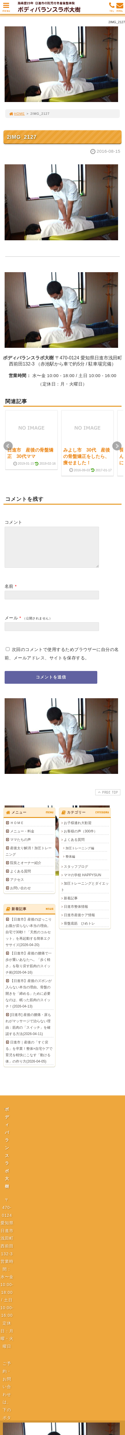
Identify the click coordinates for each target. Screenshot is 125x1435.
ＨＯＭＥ (17, 830)
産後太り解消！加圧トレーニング (28, 858)
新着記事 (71, 905)
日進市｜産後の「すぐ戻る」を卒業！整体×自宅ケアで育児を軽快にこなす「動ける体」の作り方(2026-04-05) (29, 1058)
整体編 (70, 863)
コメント (14, 522)
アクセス (17, 887)
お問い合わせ (20, 895)
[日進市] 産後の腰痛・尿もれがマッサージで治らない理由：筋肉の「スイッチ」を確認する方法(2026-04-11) (28, 1031)
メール (11, 624)
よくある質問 (20, 878)
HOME (17, 113)
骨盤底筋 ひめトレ (79, 930)
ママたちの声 (20, 847)
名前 (9, 593)
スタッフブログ (76, 874)
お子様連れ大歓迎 (78, 830)
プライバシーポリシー (64, 1185)
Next (117, 446)
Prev (8, 446)
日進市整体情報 (76, 914)
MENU (6, 9)
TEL (112, 9)
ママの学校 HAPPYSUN (82, 882)
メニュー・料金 (22, 838)
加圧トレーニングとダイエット (85, 893)
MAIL (119, 9)
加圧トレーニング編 (80, 855)
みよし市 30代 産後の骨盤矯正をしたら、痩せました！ (86, 456)
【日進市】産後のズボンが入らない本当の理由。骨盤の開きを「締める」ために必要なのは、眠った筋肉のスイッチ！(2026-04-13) (28, 1000)
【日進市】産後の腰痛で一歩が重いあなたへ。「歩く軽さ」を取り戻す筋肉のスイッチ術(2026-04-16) (28, 969)
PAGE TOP (107, 799)
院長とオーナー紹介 (25, 870)
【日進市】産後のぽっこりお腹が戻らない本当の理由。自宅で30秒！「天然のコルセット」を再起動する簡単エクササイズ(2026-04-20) (28, 939)
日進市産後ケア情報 (79, 922)
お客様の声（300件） (80, 838)
